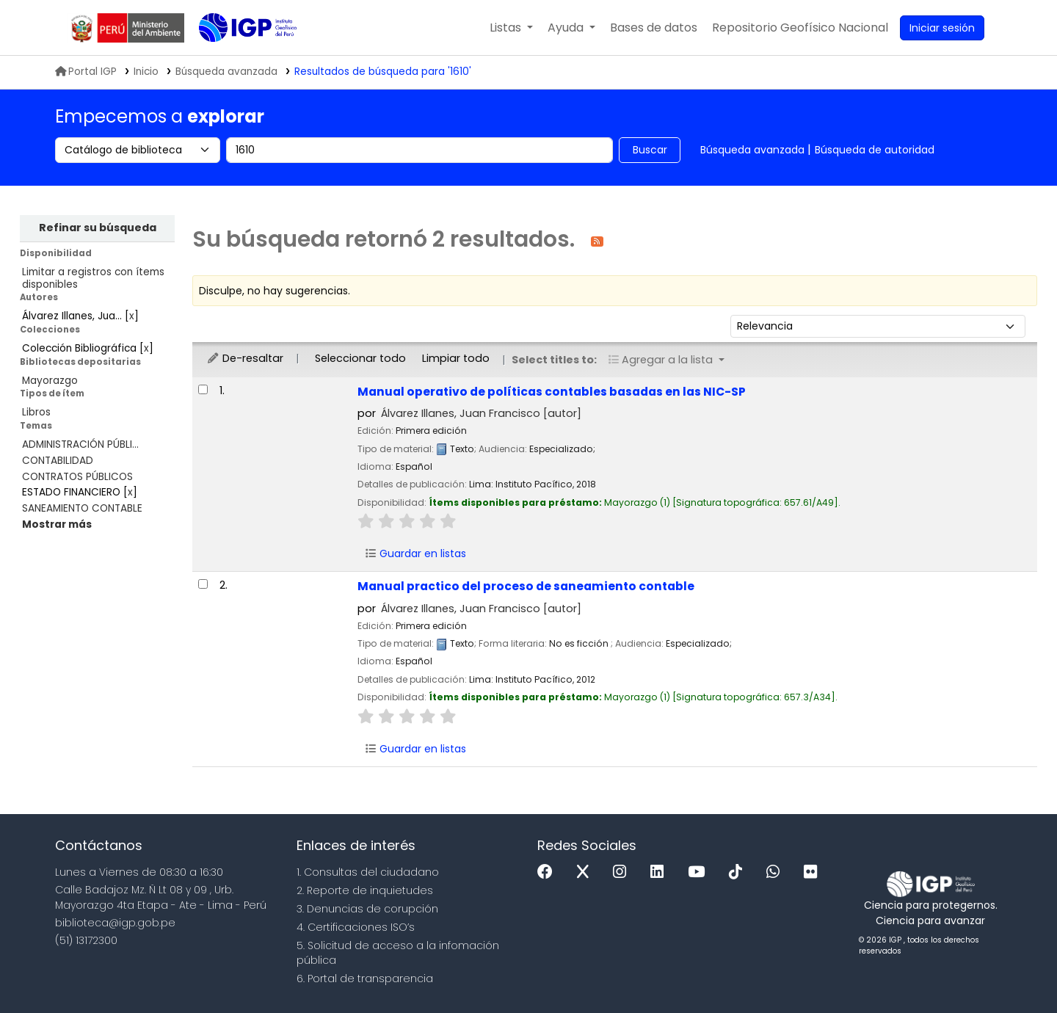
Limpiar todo (456, 358)
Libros (36, 412)
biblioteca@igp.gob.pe (115, 922)
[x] (586, 872)
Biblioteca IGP (235, 57)
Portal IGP (86, 72)
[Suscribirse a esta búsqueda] (597, 240)
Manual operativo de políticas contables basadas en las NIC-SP (551, 391)
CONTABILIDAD (57, 461)
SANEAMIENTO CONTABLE (82, 508)
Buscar (650, 149)
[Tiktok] (739, 872)
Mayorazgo (50, 381)
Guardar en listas (415, 553)
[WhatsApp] (776, 872)
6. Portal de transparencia (365, 978)
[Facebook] (548, 872)
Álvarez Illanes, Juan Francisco (481, 413)
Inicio (146, 72)
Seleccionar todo (360, 358)
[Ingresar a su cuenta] (942, 28)
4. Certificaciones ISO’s (356, 927)
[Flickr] (814, 872)
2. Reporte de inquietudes (365, 890)
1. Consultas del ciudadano (368, 872)
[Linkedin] (660, 872)
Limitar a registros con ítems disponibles (93, 278)
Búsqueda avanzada (752, 149)
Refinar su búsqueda (97, 227)
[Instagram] (623, 872)
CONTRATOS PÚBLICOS (77, 477)
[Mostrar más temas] (57, 524)
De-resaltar (244, 358)
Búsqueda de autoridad (874, 149)
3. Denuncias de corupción (367, 908)
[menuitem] (800, 28)
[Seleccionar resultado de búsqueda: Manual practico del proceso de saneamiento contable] (203, 584)
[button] (511, 28)
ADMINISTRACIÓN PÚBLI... (80, 444)
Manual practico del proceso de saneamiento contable (525, 586)
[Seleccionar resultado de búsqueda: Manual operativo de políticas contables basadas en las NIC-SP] (203, 389)
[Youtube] (700, 872)
